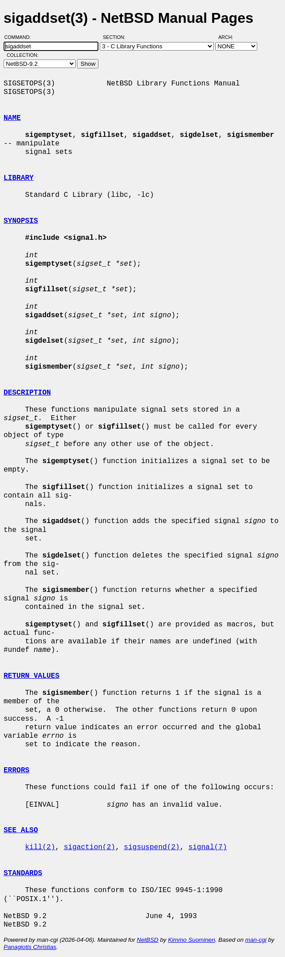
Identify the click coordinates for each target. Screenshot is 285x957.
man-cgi (255, 939)
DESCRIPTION (27, 393)
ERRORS (17, 770)
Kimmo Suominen (191, 939)
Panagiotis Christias (30, 947)
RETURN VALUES (32, 676)
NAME (12, 118)
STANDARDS (23, 873)
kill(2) (40, 847)
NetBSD (147, 939)
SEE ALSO (21, 830)
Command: (20, 37)
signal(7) (207, 847)
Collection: (22, 55)
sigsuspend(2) (152, 847)
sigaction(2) (89, 847)
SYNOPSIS (21, 221)
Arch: (229, 37)
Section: (116, 37)
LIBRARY (19, 178)
